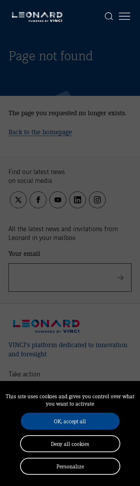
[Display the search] (109, 16)
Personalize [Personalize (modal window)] (70, 466)
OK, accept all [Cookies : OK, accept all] (70, 421)
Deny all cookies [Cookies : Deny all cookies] (70, 443)
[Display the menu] (124, 16)
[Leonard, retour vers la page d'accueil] (37, 16)
